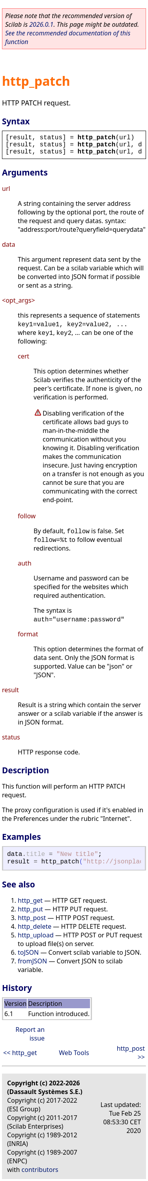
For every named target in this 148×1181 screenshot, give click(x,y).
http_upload (36, 935)
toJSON (28, 952)
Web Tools (74, 1052)
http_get (30, 900)
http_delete (34, 926)
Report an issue (30, 1033)
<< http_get (20, 1052)
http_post (32, 917)
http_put (30, 909)
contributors (40, 1169)
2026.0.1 (41, 24)
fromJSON (32, 961)
